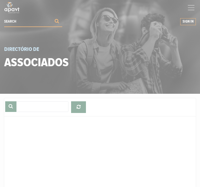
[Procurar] (57, 21)
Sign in (188, 21)
